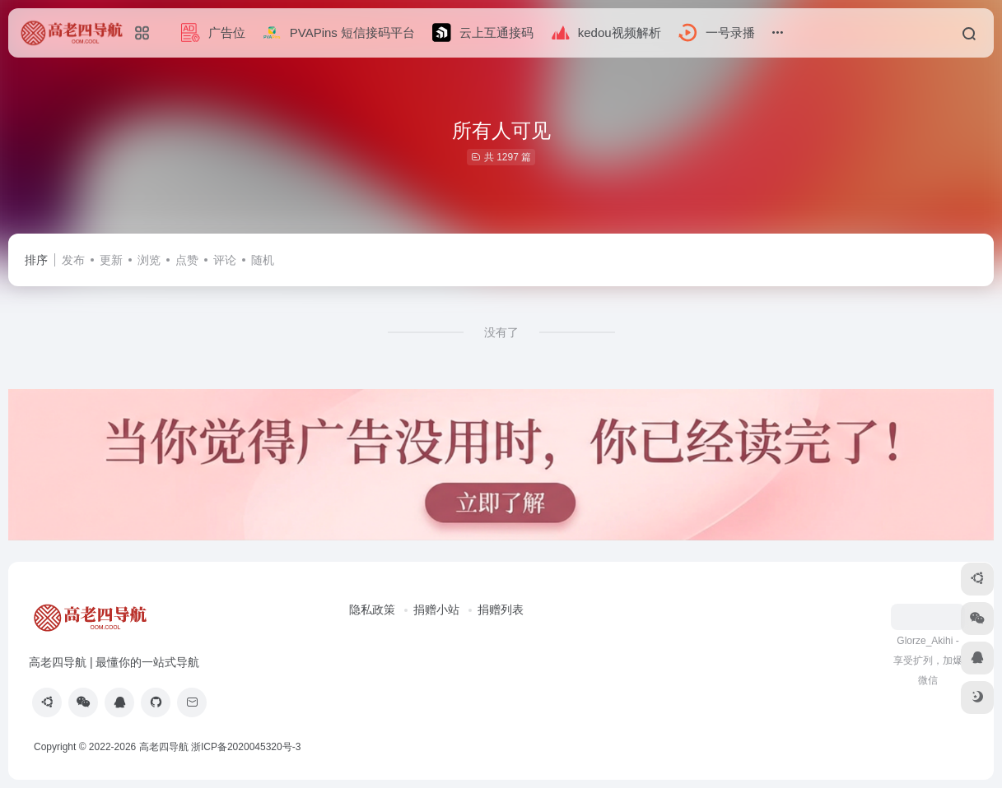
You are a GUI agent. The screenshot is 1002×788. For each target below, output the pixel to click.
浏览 (149, 260)
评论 (224, 260)
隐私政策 (372, 609)
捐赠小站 (436, 609)
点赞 (186, 260)
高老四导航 (164, 747)
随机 (262, 260)
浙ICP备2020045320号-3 (247, 747)
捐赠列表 (501, 609)
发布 (73, 260)
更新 (111, 260)
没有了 (501, 332)
